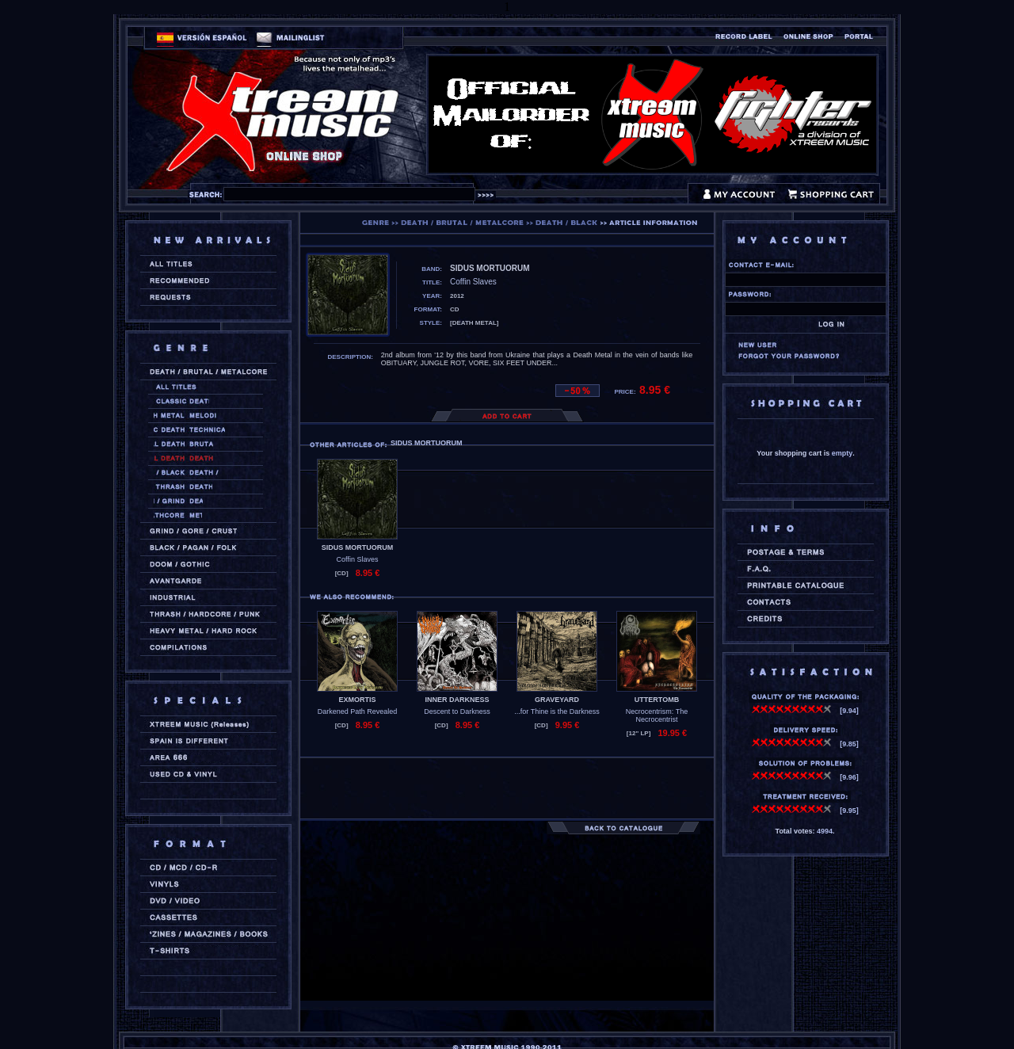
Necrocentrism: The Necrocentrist (657, 715)
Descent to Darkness (457, 711)
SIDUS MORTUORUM (358, 547)
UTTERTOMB (657, 700)
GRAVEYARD (557, 700)
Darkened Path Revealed (358, 711)
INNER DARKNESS (457, 700)
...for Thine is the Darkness (556, 711)
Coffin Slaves (358, 559)
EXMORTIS (356, 700)
